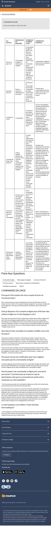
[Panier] (48, 5)
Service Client (25, 421)
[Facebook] (3, 480)
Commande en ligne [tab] (8, 280)
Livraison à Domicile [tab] (40, 280)
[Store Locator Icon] (2, 2)
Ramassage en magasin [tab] (24, 280)
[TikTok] (16, 480)
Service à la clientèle (8, 14)
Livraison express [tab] (8, 283)
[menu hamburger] (2, 6)
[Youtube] (11, 480)
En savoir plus (6, 467)
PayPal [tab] (21, 286)
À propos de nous (25, 433)
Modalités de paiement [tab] (10, 286)
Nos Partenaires (25, 427)
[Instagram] (7, 480)
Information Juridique (25, 440)
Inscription (6, 454)
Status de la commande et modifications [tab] (28, 283)
